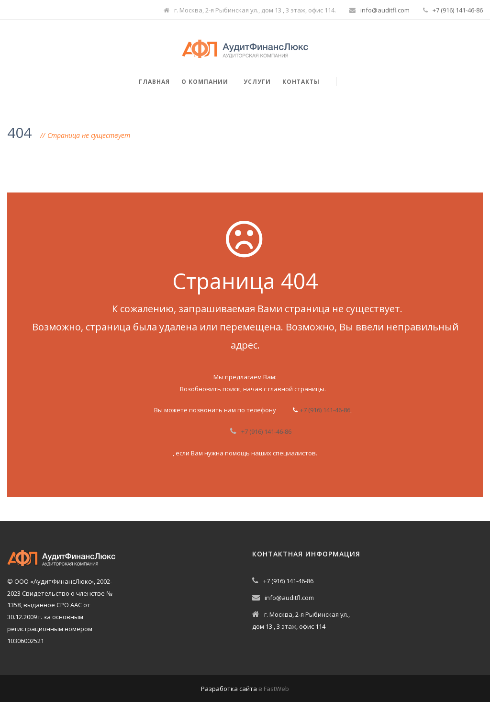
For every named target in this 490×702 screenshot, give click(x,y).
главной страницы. (297, 389)
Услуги (257, 82)
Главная (154, 82)
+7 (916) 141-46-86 (458, 10)
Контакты (301, 82)
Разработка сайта (229, 688)
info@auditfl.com (385, 10)
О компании (204, 82)
